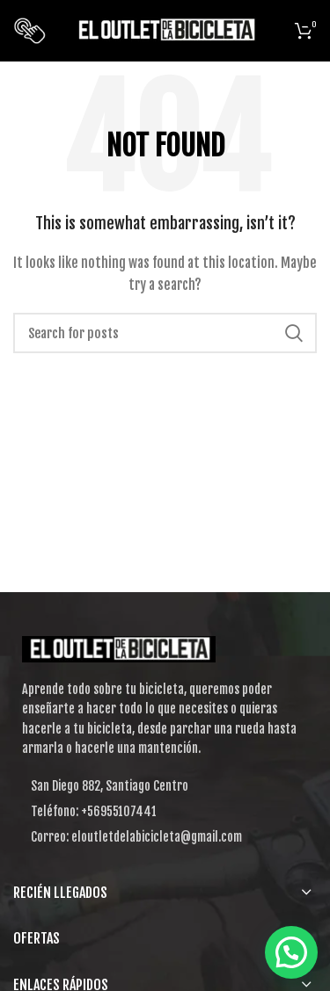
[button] (291, 952)
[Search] (165, 333)
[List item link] (165, 811)
